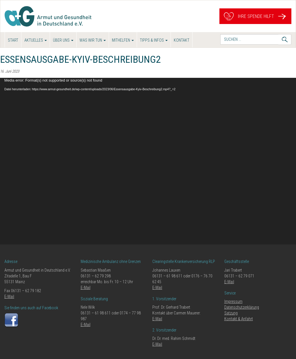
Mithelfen (123, 40)
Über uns (63, 40)
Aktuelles (35, 40)
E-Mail (9, 296)
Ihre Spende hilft (255, 16)
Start (13, 40)
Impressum (233, 301)
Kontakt (181, 40)
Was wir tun (92, 40)
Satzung (231, 313)
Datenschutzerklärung (241, 307)
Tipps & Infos (154, 40)
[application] (148, 161)
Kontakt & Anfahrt (238, 318)
